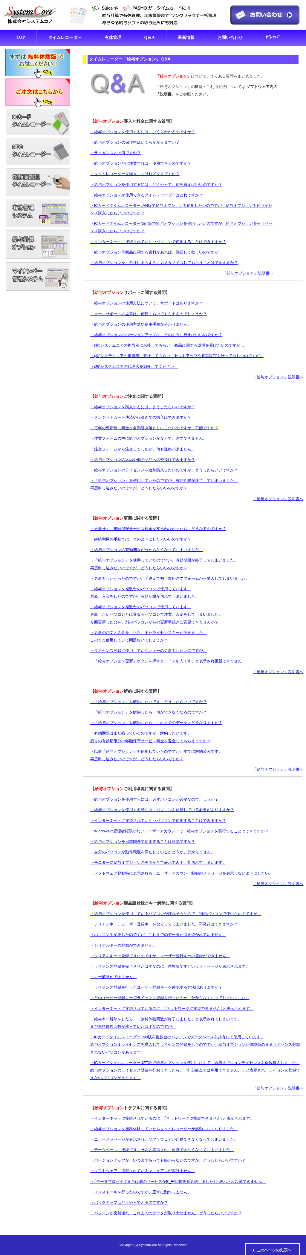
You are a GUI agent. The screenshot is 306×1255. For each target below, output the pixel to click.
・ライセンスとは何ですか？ (115, 153)
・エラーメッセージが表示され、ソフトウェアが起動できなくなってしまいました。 (164, 1139)
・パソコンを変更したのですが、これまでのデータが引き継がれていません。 (158, 935)
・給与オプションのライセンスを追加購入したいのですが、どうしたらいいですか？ (164, 470)
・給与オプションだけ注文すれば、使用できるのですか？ (140, 163)
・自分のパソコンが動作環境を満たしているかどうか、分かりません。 (152, 852)
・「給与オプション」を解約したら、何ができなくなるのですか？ (148, 712)
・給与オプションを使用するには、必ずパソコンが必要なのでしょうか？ (154, 799)
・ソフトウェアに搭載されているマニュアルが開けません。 (142, 1171)
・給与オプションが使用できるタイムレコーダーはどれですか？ (146, 195)
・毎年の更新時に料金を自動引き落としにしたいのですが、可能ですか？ (154, 428)
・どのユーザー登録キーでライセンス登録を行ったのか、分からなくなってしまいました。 (170, 998)
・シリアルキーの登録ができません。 (123, 945)
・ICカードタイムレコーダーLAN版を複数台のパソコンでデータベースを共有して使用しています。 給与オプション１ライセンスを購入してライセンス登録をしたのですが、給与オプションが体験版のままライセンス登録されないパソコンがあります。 (195, 1044)
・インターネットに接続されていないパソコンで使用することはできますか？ (158, 242)
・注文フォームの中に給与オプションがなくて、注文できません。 (148, 438)
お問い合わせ (230, 37)
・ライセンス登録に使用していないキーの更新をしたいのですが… (148, 651)
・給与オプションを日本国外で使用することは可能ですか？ (142, 842)
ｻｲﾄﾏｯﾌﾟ (273, 37)
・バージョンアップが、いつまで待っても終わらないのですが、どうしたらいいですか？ (168, 1160)
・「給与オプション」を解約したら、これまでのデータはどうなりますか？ (156, 723)
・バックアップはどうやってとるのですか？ (129, 1203)
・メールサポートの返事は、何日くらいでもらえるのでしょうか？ (148, 314)
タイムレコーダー (65, 37)
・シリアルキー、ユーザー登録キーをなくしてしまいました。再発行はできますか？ (164, 924)
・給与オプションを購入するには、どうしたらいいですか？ (142, 407)
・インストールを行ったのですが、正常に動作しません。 (140, 1192)
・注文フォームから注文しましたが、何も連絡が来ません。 (142, 449)
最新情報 (186, 37)
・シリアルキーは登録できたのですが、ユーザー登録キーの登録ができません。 (160, 956)
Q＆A (149, 37)
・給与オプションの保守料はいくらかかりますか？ (135, 142)
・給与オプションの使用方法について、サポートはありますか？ (146, 303)
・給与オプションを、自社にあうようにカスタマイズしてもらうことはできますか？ (164, 263)
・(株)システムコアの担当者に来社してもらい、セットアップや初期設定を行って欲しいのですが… (177, 356)
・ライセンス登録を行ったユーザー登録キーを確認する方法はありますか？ (156, 987)
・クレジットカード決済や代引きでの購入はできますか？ (140, 417)
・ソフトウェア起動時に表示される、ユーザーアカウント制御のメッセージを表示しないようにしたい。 (181, 873)
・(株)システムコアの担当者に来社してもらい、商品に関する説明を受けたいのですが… (167, 345)
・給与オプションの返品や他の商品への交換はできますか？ (142, 460)
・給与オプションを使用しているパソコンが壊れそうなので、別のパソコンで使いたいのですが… (175, 914)
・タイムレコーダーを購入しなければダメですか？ (135, 174)
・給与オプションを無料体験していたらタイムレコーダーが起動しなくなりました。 (164, 1129)
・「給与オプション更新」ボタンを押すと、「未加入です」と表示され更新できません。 (168, 661)
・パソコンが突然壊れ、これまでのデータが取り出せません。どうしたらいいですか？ (166, 1213)
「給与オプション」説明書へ (248, 273)
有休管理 (113, 37)
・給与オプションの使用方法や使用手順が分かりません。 (140, 324)
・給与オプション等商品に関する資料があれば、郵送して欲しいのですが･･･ (157, 252)
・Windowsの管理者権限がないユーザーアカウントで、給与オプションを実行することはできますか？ (179, 831)
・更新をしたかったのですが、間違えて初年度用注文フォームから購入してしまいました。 (170, 578)
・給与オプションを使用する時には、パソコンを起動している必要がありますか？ (162, 810)
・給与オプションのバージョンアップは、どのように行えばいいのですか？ (156, 335)
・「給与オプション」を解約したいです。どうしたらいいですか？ (148, 702)
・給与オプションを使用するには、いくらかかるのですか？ (142, 132)
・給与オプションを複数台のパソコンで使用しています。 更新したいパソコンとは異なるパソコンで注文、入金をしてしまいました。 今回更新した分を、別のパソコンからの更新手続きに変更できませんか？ (156, 614)
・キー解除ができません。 (113, 977)
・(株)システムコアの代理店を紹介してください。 (134, 367)
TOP (20, 37)
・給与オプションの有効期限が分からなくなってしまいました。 (146, 550)
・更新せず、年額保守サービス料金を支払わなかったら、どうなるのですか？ (158, 529)
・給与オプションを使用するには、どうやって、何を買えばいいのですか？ (156, 185)
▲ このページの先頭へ (271, 1250)
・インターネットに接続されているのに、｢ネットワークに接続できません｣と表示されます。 (172, 1009)
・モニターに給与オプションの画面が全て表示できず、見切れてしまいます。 (158, 863)
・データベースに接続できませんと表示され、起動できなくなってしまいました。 (162, 1150)
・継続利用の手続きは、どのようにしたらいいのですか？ (140, 539)
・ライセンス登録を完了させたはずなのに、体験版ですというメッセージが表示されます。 (170, 966)
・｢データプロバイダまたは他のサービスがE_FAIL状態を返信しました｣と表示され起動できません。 (178, 1182)
